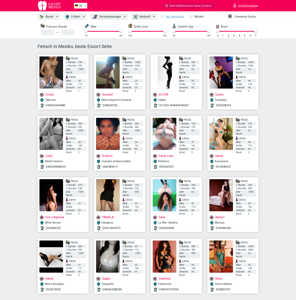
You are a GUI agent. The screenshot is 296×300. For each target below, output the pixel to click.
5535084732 (53, 228)
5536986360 (223, 228)
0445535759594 (169, 289)
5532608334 (223, 105)
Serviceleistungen (107, 17)
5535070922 (53, 289)
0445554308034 (55, 166)
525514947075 (111, 228)
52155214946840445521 (174, 105)
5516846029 (223, 166)
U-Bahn (73, 17)
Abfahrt (199, 16)
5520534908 (166, 228)
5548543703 (109, 105)
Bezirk (46, 17)
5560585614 (109, 166)
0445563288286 (112, 289)
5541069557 (166, 166)
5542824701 (223, 289)
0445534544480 (55, 105)
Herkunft (142, 17)
